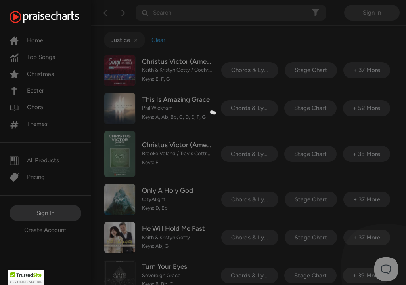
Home (26, 40)
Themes (29, 123)
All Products (34, 160)
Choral (27, 107)
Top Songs (32, 57)
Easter (27, 90)
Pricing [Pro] (27, 176)
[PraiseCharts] (54, 17)
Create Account (45, 230)
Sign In (45, 213)
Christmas (32, 74)
